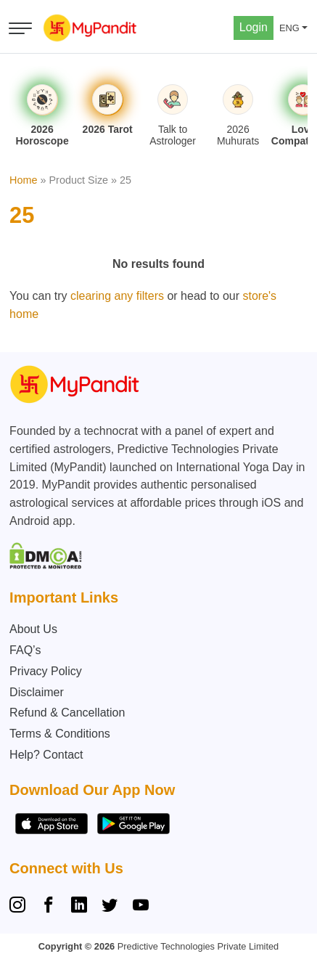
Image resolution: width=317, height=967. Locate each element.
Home (23, 180)
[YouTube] (141, 906)
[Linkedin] (79, 906)
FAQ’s (25, 650)
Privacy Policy (45, 671)
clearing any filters (117, 296)
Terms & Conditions (59, 733)
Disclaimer (36, 692)
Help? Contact (46, 754)
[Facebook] (48, 906)
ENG (289, 28)
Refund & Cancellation (67, 712)
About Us (33, 629)
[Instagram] (20, 906)
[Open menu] (20, 28)
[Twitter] (109, 906)
